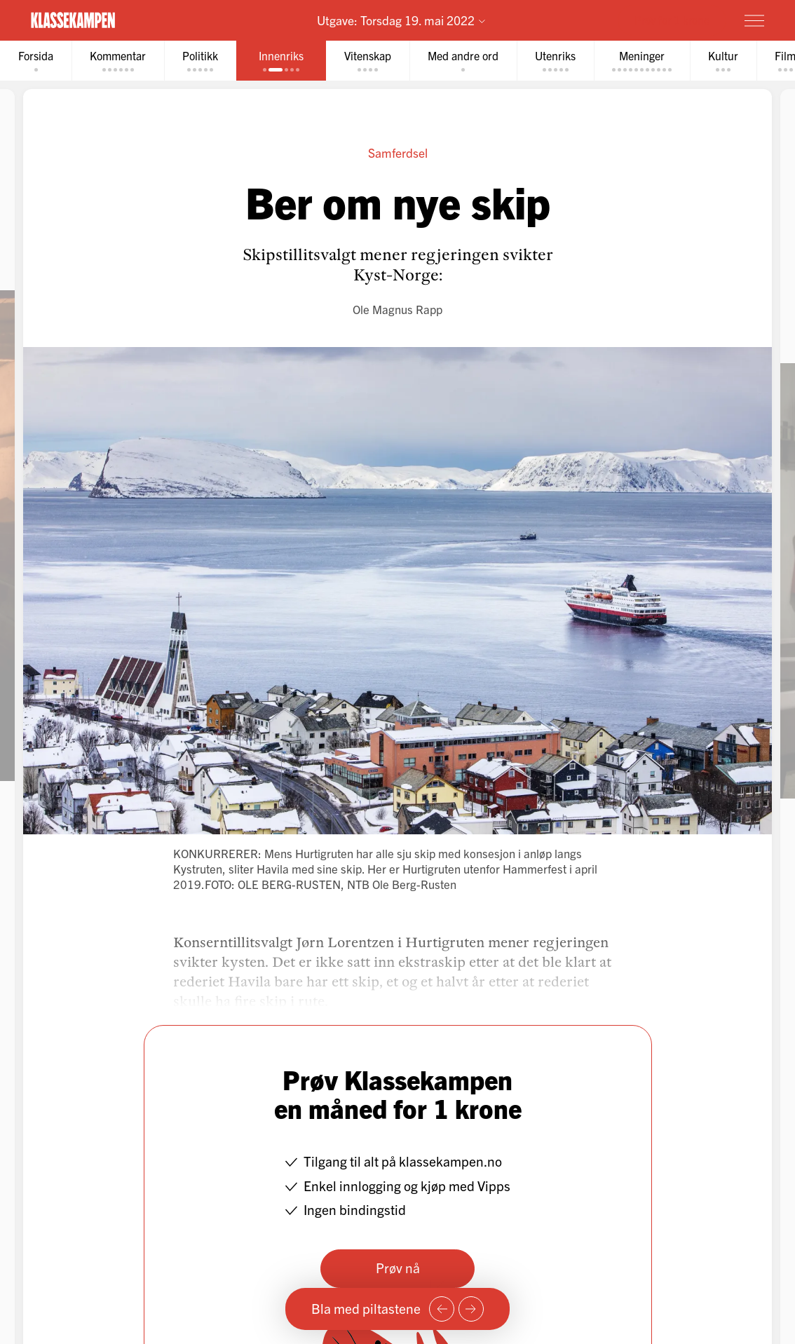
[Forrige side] (441, 1309)
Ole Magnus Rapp (397, 308)
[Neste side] (471, 1309)
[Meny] (754, 20)
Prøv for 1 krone (671, 20)
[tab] (36, 61)
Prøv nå (398, 1267)
